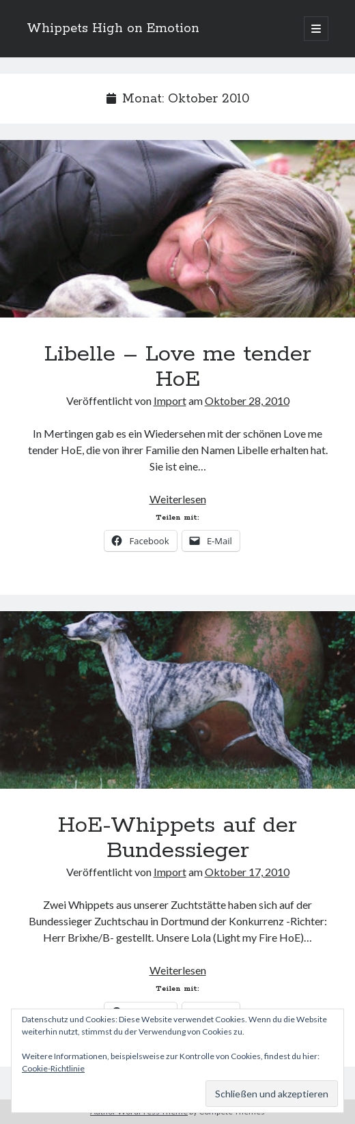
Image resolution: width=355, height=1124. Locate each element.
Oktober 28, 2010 (247, 400)
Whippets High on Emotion (113, 28)
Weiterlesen (178, 498)
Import (170, 400)
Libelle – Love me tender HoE (177, 229)
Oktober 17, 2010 (247, 871)
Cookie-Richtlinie (53, 1068)
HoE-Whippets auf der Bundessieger (177, 700)
